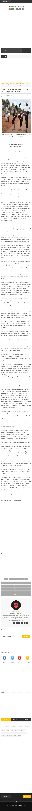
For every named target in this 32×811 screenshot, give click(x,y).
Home (2, 83)
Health (2, 735)
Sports (19, 735)
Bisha (7, 730)
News (15, 735)
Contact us (27, 796)
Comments (16, 719)
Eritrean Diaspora (5, 733)
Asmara (3, 730)
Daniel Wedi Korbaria (15, 83)
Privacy (13, 808)
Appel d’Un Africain (5, 502)
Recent (5, 719)
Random (26, 719)
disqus (26, 636)
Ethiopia (24, 733)
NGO (27, 83)
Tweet (16, 583)
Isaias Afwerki (9, 735)
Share (16, 586)
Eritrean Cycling (22, 730)
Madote (19, 805)
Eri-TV (11, 730)
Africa (7, 83)
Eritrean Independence (16, 733)
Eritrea (22, 83)
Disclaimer (18, 808)
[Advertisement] (16, 30)
